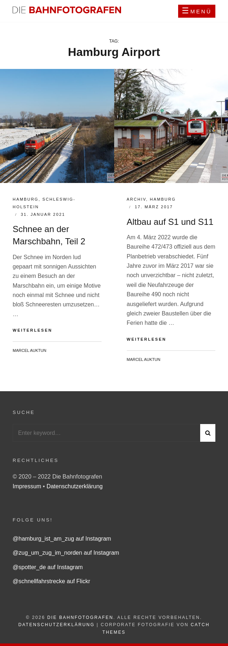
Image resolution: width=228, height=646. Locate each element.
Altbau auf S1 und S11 (170, 222)
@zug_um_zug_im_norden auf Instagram (66, 553)
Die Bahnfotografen (80, 617)
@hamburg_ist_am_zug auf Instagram (62, 539)
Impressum (28, 486)
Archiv (136, 199)
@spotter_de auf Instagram (48, 567)
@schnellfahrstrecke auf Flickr (51, 581)
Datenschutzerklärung (75, 486)
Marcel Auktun (29, 350)
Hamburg (26, 199)
